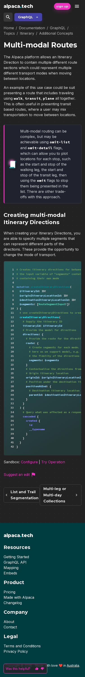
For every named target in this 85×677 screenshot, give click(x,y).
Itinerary (27, 33)
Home (9, 28)
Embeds (10, 573)
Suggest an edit (20, 477)
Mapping (11, 567)
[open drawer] (76, 6)
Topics (9, 33)
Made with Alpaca (19, 597)
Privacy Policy (16, 651)
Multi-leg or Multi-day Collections (60, 497)
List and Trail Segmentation (22, 497)
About (9, 621)
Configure (29, 464)
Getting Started (16, 557)
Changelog (13, 603)
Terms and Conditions (22, 646)
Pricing (9, 592)
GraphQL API (15, 562)
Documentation (32, 28)
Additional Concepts (56, 33)
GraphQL (28, 17)
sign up (62, 6)
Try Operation (53, 464)
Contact (10, 627)
